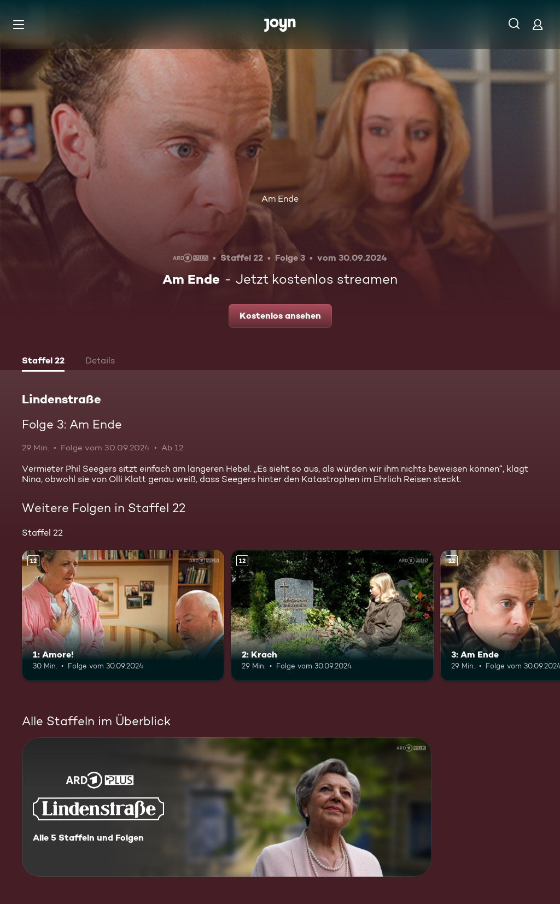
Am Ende (280, 198)
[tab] (43, 362)
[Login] (537, 24)
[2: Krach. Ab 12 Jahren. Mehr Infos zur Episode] (332, 616)
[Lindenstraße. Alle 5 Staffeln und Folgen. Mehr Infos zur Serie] (226, 807)
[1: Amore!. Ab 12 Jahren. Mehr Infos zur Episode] (123, 616)
